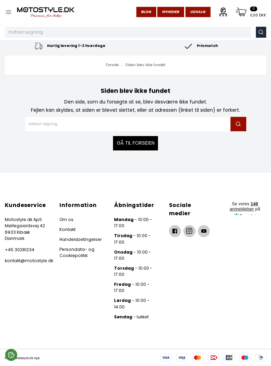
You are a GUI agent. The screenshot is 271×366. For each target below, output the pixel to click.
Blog (146, 11)
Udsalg (198, 11)
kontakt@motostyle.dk (26, 261)
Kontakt (67, 229)
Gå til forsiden (136, 142)
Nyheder (170, 11)
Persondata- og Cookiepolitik (76, 252)
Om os (66, 219)
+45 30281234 (19, 250)
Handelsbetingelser (80, 239)
